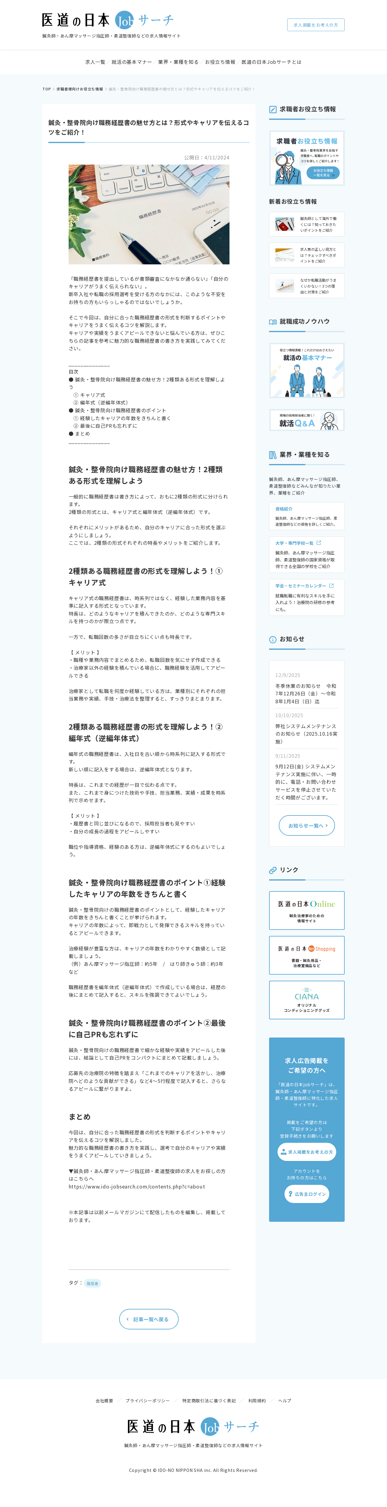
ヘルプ (309, 1411)
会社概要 (80, 1411)
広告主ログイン (307, 1200)
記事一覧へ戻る (151, 1325)
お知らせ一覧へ (306, 831)
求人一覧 (69, 65)
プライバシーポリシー (135, 1411)
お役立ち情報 (236, 65)
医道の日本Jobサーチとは (300, 65)
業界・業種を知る (180, 65)
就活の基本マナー (120, 65)
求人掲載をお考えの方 (316, 25)
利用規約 (269, 1411)
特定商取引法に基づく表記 (209, 1411)
